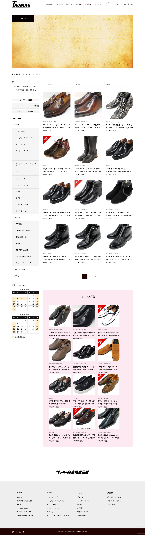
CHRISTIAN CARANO (23, 230)
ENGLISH (59, 4)
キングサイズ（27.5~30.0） (25, 138)
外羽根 (18, 198)
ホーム (40, 4)
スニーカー (20, 157)
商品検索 (79, 4)
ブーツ (18, 172)
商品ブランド (19, 217)
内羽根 (18, 192)
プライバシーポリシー (115, 501)
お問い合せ (111, 504)
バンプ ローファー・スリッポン (26, 165)
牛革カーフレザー (22, 204)
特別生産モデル (21, 211)
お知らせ (98, 4)
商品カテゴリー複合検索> (25, 111)
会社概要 (49, 4)
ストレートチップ (22, 151)
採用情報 (88, 4)
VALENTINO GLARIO (23, 256)
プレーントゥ (20, 179)
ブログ (117, 4)
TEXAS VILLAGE (22, 250)
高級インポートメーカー (24, 263)
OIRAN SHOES (21, 237)
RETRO (18, 243)
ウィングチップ (21, 131)
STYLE (17, 125)
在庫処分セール (20, 269)
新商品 (17, 276)
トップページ (107, 4)
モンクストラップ (22, 185)
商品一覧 (69, 4)
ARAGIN (19, 224)
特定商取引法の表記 (114, 497)
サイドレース (20, 144)
